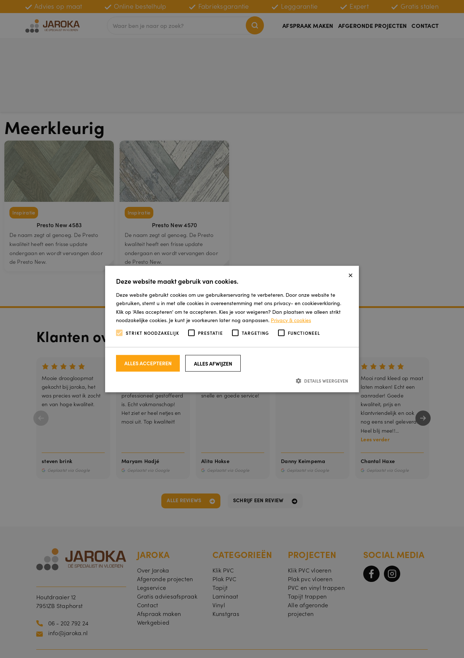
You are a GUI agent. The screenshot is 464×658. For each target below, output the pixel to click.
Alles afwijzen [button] (213, 363)
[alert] (232, 329)
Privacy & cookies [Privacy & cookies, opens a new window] (291, 319)
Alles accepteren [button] (148, 363)
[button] (232, 380)
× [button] (350, 274)
